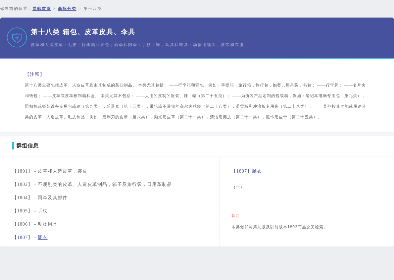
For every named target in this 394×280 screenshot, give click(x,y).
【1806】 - (35, 224)
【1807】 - (30, 237)
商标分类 (67, 8)
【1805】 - (30, 210)
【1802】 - (92, 184)
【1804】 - (40, 197)
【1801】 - (49, 171)
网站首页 (41, 8)
